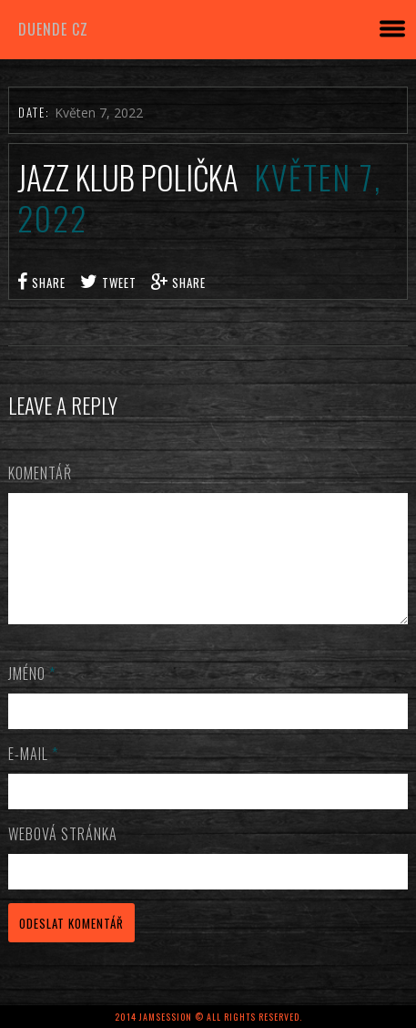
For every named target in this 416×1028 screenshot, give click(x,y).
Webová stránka (62, 856)
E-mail (33, 775)
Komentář (40, 473)
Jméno (32, 695)
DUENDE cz (53, 29)
